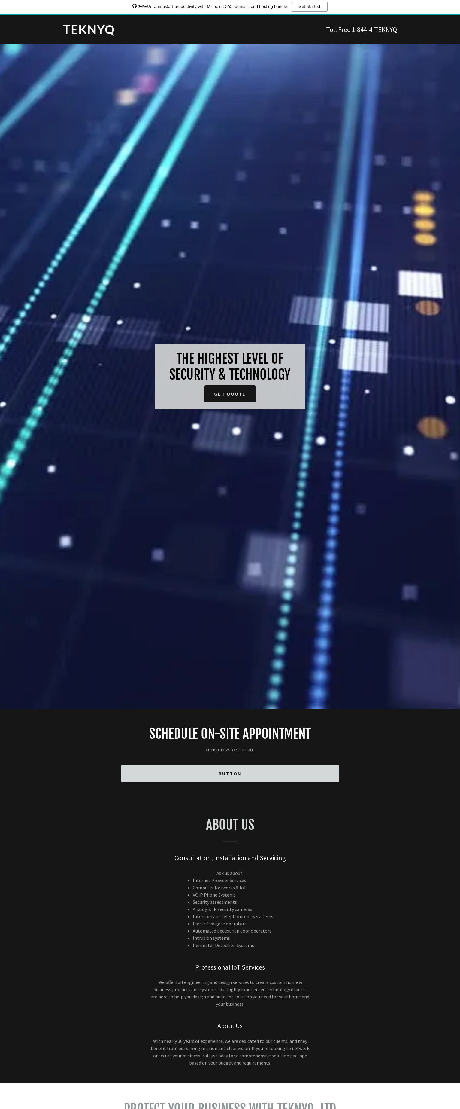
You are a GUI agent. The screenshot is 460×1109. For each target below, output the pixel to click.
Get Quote (230, 394)
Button (230, 774)
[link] (146, 32)
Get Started (309, 7)
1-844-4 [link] (362, 29)
